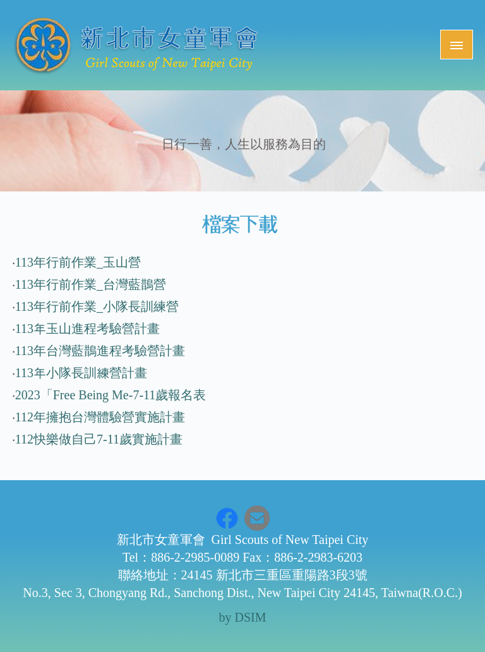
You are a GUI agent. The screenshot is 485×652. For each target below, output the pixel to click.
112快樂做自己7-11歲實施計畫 (99, 439)
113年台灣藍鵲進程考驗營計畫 (100, 351)
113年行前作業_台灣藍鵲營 (90, 284)
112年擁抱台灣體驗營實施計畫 (100, 417)
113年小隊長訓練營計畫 (81, 373)
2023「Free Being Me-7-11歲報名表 (111, 395)
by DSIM (242, 617)
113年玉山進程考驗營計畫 (87, 328)
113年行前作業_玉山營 (78, 262)
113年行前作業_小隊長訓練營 (97, 306)
